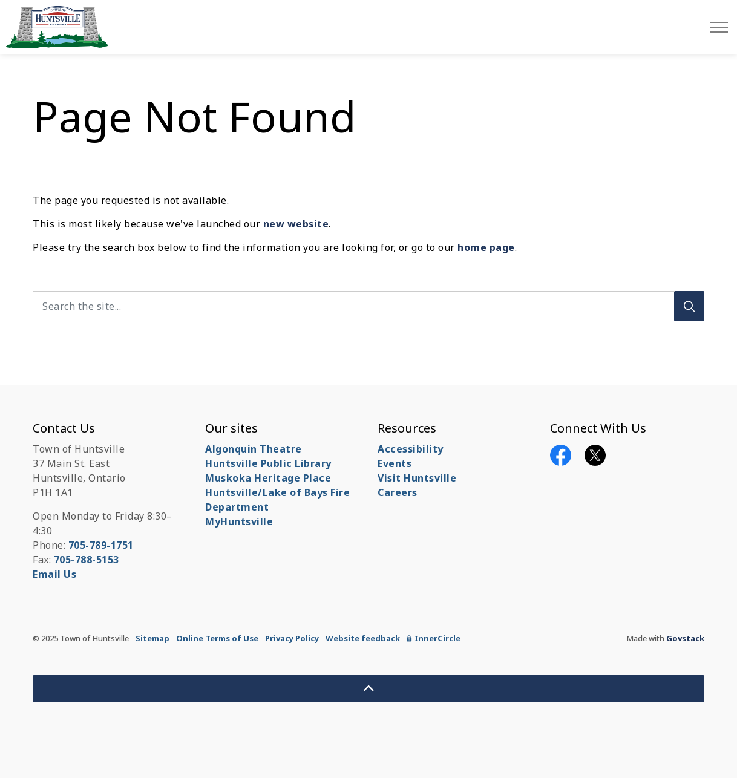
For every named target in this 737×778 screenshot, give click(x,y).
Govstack (685, 638)
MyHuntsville (239, 521)
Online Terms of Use (217, 638)
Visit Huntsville (417, 478)
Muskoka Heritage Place (268, 478)
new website (296, 223)
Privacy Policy (292, 638)
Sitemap (152, 638)
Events (394, 463)
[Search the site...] (368, 306)
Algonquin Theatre (253, 449)
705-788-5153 (86, 559)
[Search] (689, 306)
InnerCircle (433, 638)
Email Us (54, 574)
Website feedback (363, 638)
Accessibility (411, 449)
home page (486, 247)
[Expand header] (719, 27)
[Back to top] (368, 688)
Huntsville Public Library (268, 463)
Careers (398, 492)
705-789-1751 (101, 545)
